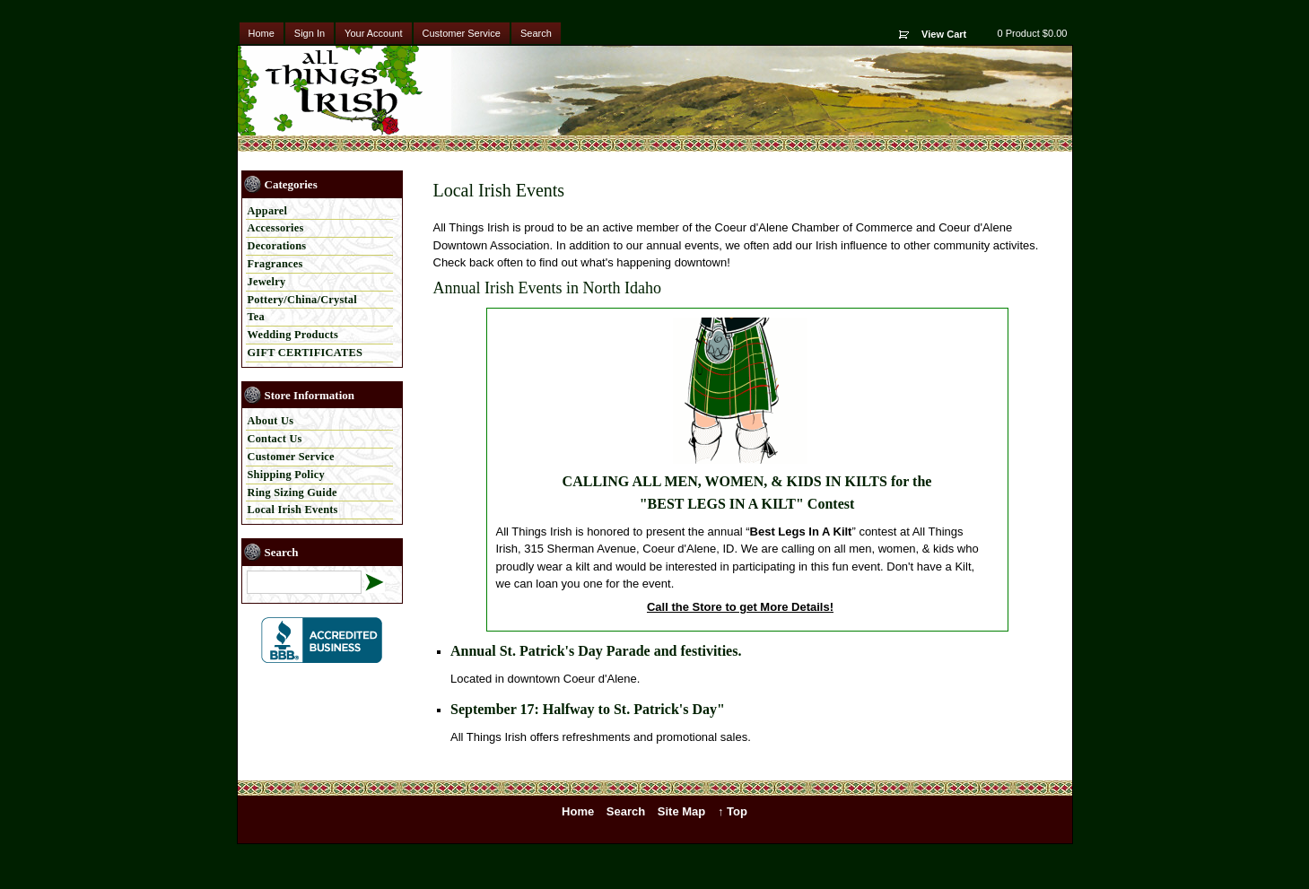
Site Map (681, 811)
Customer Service (462, 33)
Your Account (373, 33)
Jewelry (267, 281)
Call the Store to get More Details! (740, 607)
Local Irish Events (293, 509)
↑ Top (732, 811)
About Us (271, 420)
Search (536, 33)
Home (262, 33)
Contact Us (275, 438)
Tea (257, 316)
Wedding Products (293, 334)
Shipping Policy (286, 474)
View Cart (943, 34)
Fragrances (275, 263)
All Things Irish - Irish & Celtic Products (348, 90)
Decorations (277, 246)
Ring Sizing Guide (292, 492)
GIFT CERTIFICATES (305, 352)
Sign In (309, 33)
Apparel (268, 211)
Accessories (276, 228)
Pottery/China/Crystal (302, 299)
